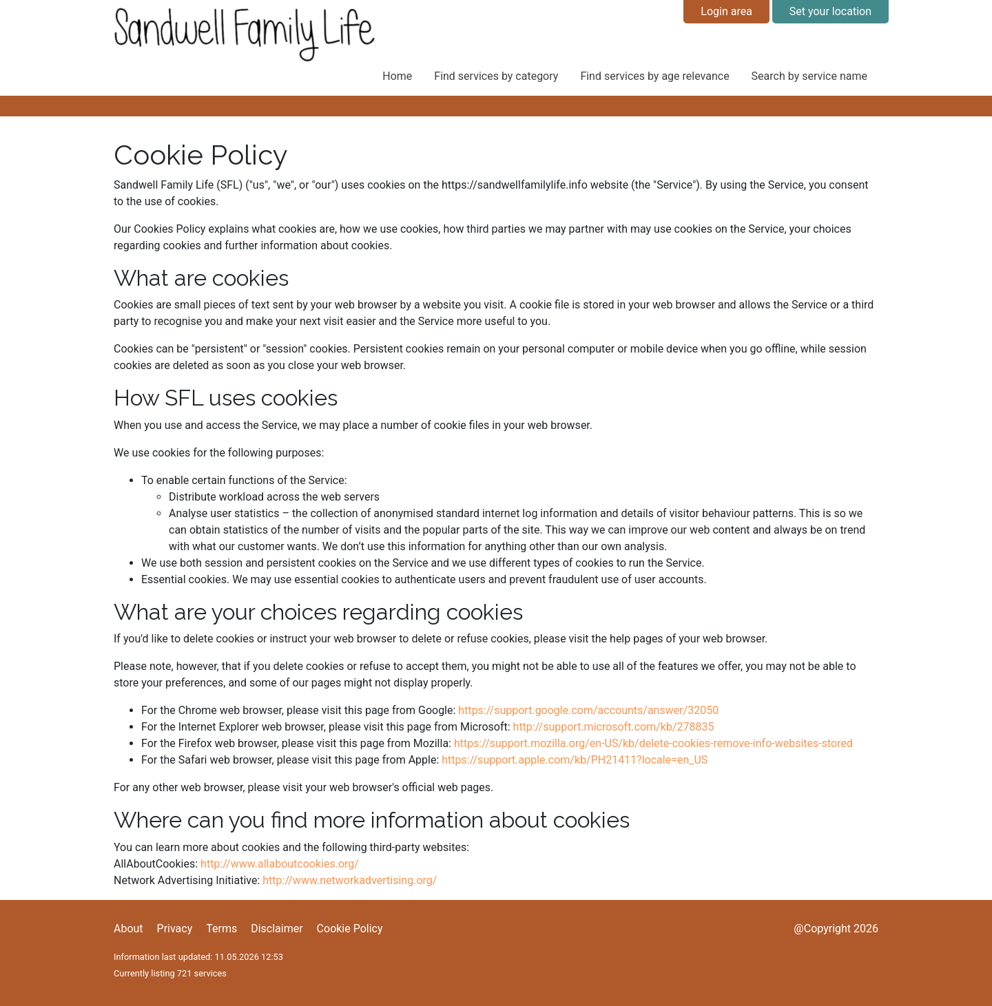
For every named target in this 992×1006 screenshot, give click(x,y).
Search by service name (809, 76)
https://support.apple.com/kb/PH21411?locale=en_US (574, 759)
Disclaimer (276, 928)
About (128, 928)
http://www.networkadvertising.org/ (349, 880)
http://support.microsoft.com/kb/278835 (613, 726)
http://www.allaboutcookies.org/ (279, 863)
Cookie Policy (350, 928)
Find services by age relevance (654, 76)
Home (397, 76)
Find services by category (496, 76)
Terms (221, 928)
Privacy (175, 928)
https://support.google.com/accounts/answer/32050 (588, 710)
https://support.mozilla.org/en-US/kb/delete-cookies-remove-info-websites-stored (653, 743)
